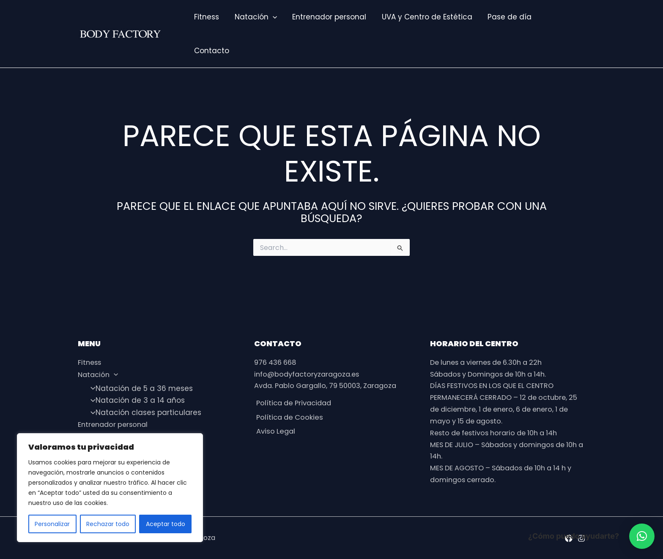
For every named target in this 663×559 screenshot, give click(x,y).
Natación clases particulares (143, 411)
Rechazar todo (107, 524)
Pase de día (505, 17)
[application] (271, 17)
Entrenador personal (327, 17)
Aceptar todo (165, 524)
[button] (642, 536)
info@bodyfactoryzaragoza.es (309, 374)
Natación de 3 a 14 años (135, 399)
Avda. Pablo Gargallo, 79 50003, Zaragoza (330, 385)
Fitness (206, 17)
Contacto (211, 51)
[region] (110, 487)
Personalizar (52, 524)
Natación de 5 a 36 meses (139, 387)
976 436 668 (277, 361)
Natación (254, 17)
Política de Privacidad (294, 403)
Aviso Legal (274, 434)
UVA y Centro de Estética (423, 17)
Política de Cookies (288, 418)
